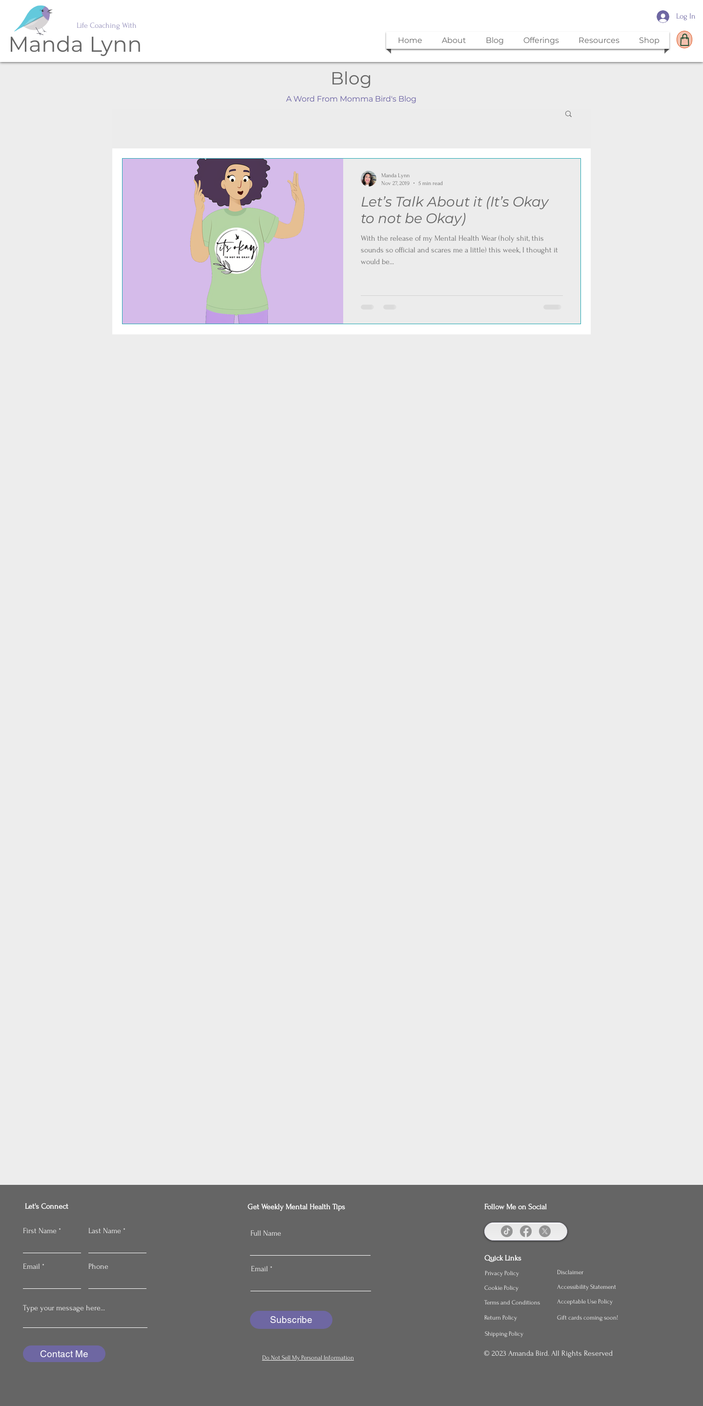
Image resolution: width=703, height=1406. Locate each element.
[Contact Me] (64, 1353)
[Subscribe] (291, 1320)
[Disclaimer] (589, 1272)
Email (31, 1266)
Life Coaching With (107, 25)
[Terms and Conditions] (516, 1302)
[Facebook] (526, 1231)
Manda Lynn (75, 44)
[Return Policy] (516, 1317)
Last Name (104, 1231)
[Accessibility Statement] (589, 1287)
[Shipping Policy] (517, 1334)
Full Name (265, 1233)
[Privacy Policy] (517, 1273)
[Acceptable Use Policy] (589, 1301)
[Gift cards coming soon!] (589, 1317)
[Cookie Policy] (516, 1288)
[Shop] (684, 39)
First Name (40, 1231)
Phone (98, 1266)
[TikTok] (507, 1231)
